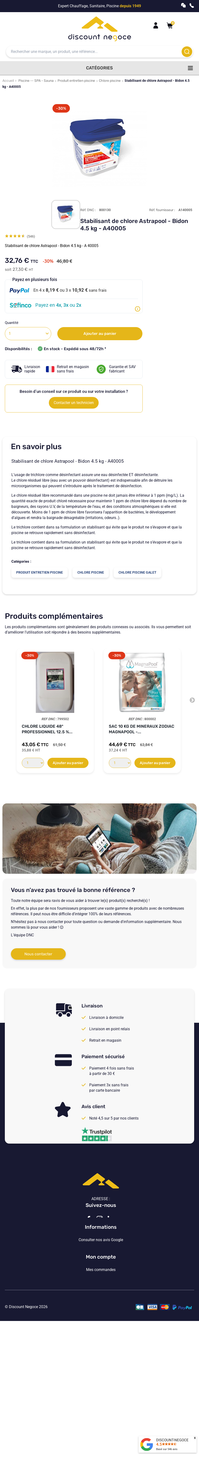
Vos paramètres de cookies (101, 1327)
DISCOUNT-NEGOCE (172, 1440)
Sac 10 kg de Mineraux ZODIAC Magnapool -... (141, 729)
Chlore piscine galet (137, 572)
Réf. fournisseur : (162, 210)
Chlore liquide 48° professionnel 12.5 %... (47, 729)
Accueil (8, 81)
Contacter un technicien (74, 402)
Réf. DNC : (88, 210)
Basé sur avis (166, 1449)
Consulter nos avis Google (101, 1287)
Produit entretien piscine (76, 81)
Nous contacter (38, 954)
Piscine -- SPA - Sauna (36, 81)
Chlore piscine (110, 81)
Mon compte (101, 1354)
